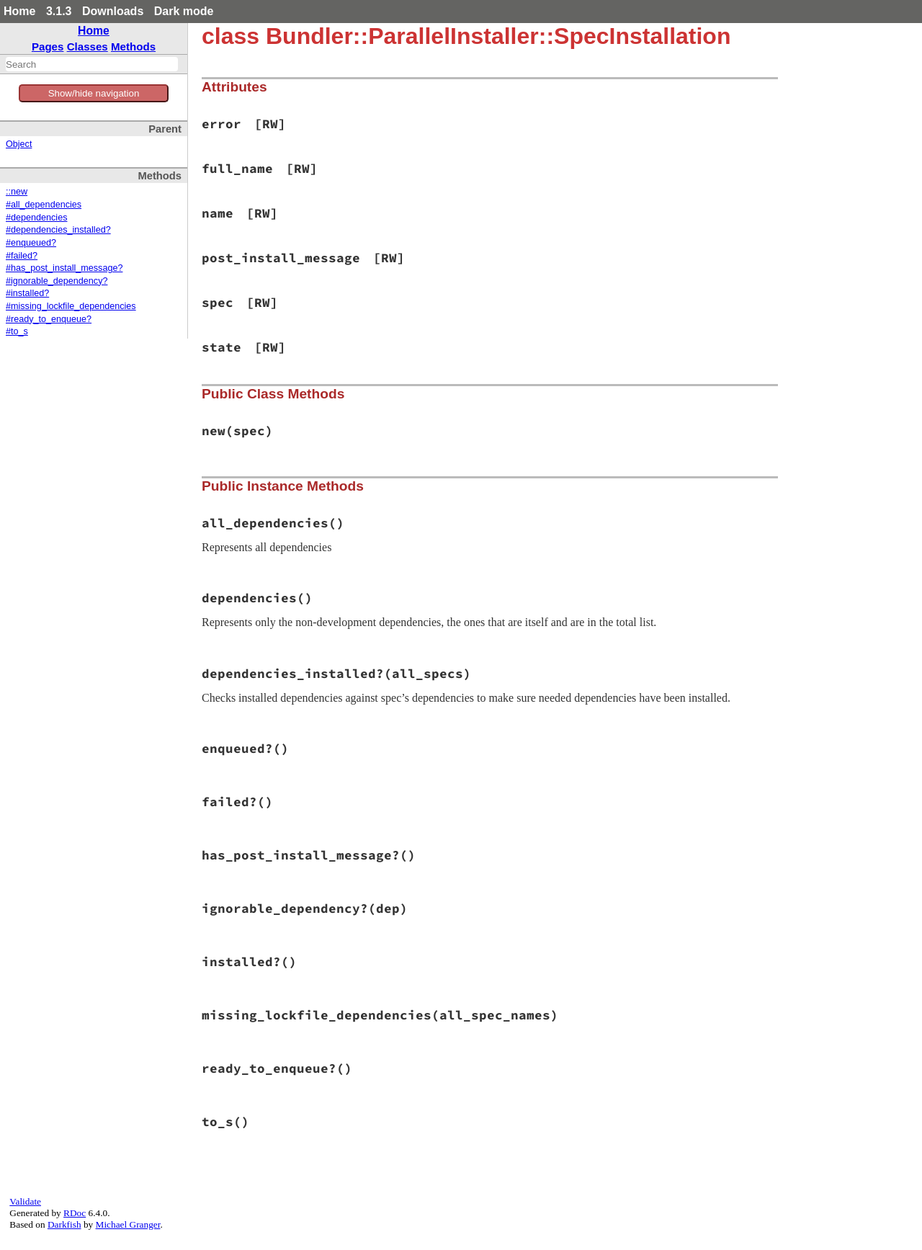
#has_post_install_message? (64, 268)
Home (19, 11)
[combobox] (92, 64)
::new (16, 192)
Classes (87, 46)
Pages (48, 46)
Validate (25, 1201)
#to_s (17, 331)
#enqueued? (31, 243)
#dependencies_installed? (58, 230)
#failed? (21, 256)
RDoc (74, 1212)
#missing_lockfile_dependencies (71, 306)
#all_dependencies (43, 205)
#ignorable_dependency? (56, 281)
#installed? (27, 293)
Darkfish (64, 1224)
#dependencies (36, 218)
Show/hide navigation (94, 93)
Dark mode (184, 11)
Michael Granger (128, 1224)
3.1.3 (59, 11)
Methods (133, 46)
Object (19, 144)
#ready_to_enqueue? (48, 319)
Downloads (112, 11)
